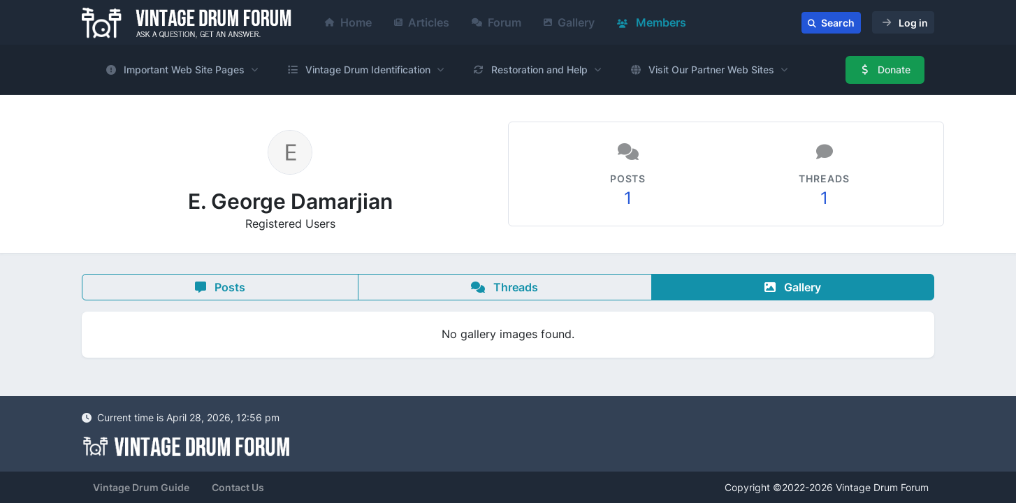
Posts (220, 287)
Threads (504, 287)
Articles (421, 22)
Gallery (569, 22)
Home (348, 22)
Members (651, 22)
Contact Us (238, 487)
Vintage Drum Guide (141, 487)
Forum (496, 22)
